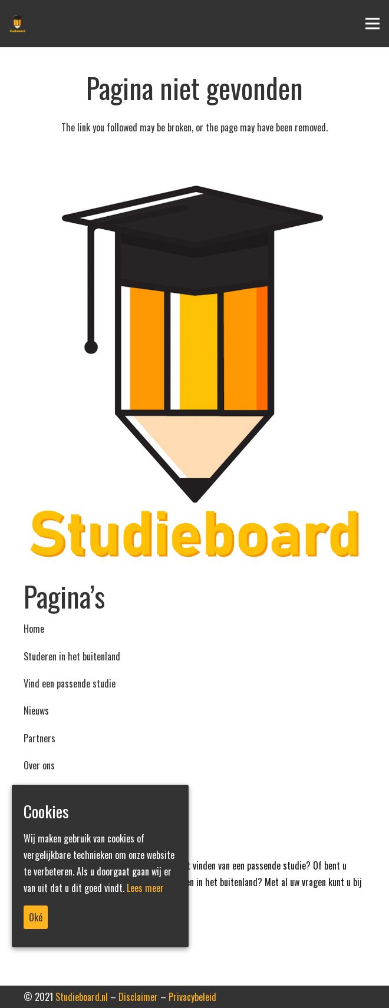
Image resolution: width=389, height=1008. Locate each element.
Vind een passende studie (70, 683)
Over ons (39, 765)
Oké (35, 917)
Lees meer (145, 888)
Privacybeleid (192, 997)
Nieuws (36, 710)
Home (34, 629)
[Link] (194, 374)
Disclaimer (138, 997)
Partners (39, 738)
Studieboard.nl (81, 997)
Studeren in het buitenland (72, 656)
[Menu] (372, 23)
